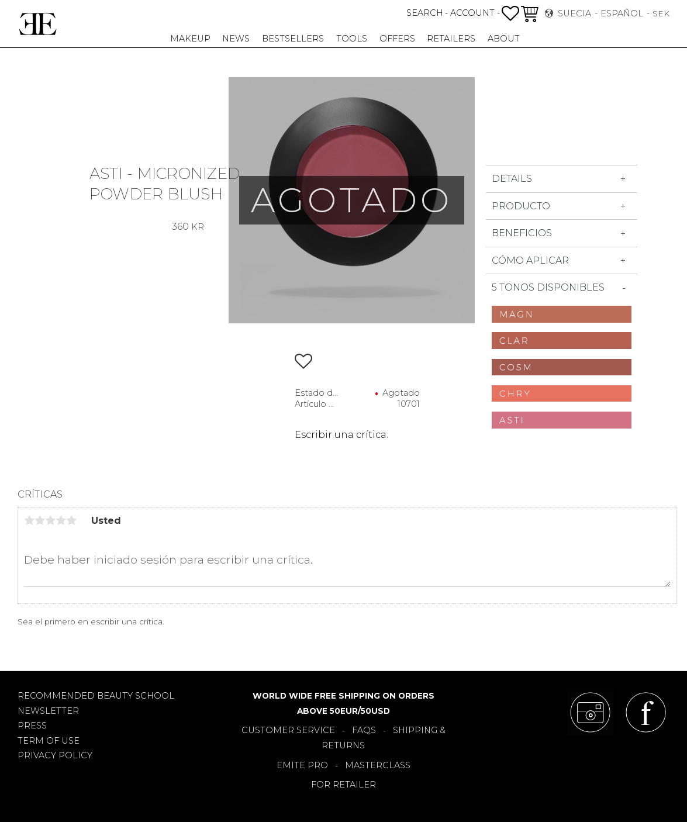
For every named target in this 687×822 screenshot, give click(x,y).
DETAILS (512, 178)
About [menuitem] (504, 38)
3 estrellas (50, 520)
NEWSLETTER (48, 711)
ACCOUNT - (475, 13)
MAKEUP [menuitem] (190, 38)
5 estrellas (71, 520)
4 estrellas (61, 520)
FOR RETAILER (343, 784)
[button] (510, 13)
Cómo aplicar (530, 260)
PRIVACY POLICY (55, 755)
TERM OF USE (49, 740)
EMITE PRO (302, 765)
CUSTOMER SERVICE (288, 730)
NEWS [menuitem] (236, 38)
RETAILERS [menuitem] (451, 38)
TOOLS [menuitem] (351, 38)
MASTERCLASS (377, 765)
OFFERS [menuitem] (397, 38)
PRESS (32, 725)
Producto (521, 206)
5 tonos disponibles (548, 287)
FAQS (364, 730)
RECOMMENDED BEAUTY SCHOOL (96, 695)
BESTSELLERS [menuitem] (293, 38)
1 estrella (29, 520)
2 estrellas (39, 520)
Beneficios (522, 233)
